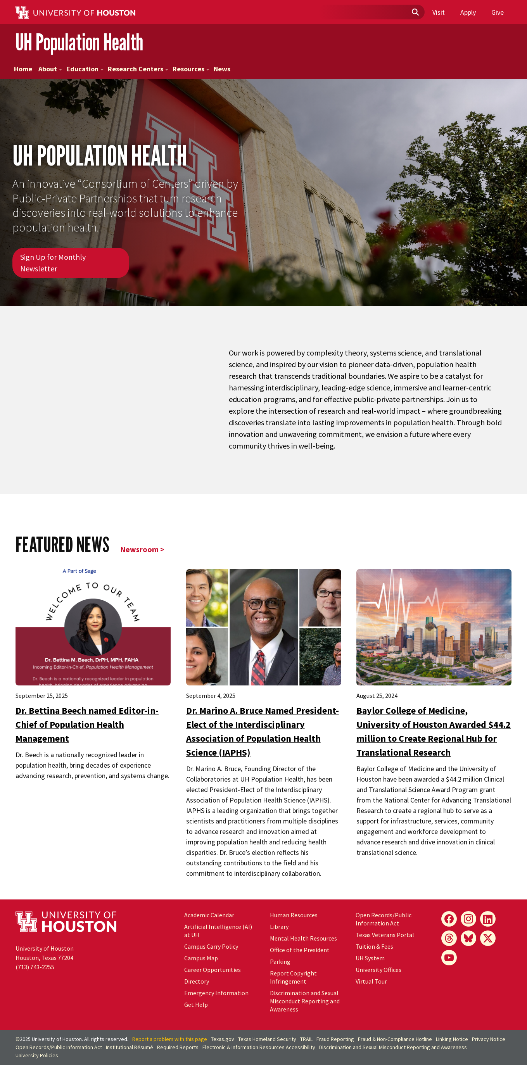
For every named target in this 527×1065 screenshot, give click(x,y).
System (370, 958)
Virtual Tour (371, 981)
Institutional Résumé (129, 1047)
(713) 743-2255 (35, 967)
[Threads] (449, 938)
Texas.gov (222, 1039)
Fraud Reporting (335, 1039)
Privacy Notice (488, 1039)
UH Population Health (79, 42)
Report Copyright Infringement (293, 977)
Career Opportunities (212, 970)
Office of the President (300, 950)
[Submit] (415, 12)
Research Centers (138, 68)
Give (497, 12)
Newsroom (139, 549)
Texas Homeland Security (267, 1039)
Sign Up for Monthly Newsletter (53, 262)
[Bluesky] (468, 938)
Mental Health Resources (303, 938)
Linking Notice (452, 1039)
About (50, 68)
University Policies (37, 1055)
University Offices (378, 970)
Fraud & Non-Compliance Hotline (395, 1039)
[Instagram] (468, 919)
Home (23, 68)
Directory (196, 981)
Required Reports (178, 1047)
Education (85, 68)
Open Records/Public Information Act (383, 919)
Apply (468, 12)
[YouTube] (449, 957)
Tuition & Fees (374, 946)
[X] (488, 938)
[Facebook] (449, 919)
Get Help (196, 1004)
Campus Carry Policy (211, 946)
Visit (438, 12)
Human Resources (294, 915)
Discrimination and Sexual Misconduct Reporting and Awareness (305, 1001)
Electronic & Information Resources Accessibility (258, 1047)
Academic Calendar (209, 915)
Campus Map (201, 958)
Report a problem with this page (169, 1039)
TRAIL (306, 1039)
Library (279, 926)
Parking (280, 961)
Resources (191, 68)
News (222, 68)
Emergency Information (216, 993)
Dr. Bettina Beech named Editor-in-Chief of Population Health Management (87, 724)
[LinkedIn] (488, 919)
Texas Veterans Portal (385, 935)
